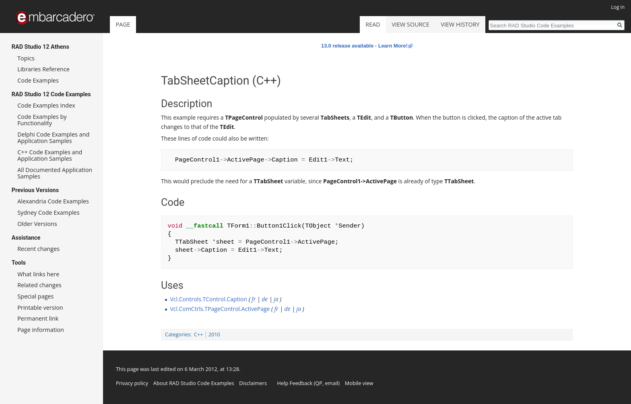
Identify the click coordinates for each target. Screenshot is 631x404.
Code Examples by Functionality (41, 120)
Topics (26, 58)
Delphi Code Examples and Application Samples (53, 138)
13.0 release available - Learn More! (364, 46)
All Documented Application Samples (54, 173)
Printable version (40, 307)
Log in (618, 7)
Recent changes (38, 249)
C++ (198, 334)
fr (254, 299)
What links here (38, 274)
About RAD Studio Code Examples (193, 383)
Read (372, 24)
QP (318, 383)
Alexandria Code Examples (53, 201)
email (331, 383)
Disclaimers (253, 383)
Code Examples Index (46, 105)
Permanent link (37, 318)
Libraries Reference (43, 69)
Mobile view (359, 383)
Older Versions (37, 224)
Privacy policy (132, 383)
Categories (177, 334)
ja (276, 299)
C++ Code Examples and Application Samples (49, 155)
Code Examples (38, 80)
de (265, 299)
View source (410, 24)
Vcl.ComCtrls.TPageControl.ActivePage (220, 309)
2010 (214, 334)
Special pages (35, 296)
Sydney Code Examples (48, 212)
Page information (40, 330)
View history (460, 24)
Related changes (39, 285)
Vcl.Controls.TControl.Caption (208, 299)
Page (122, 24)
